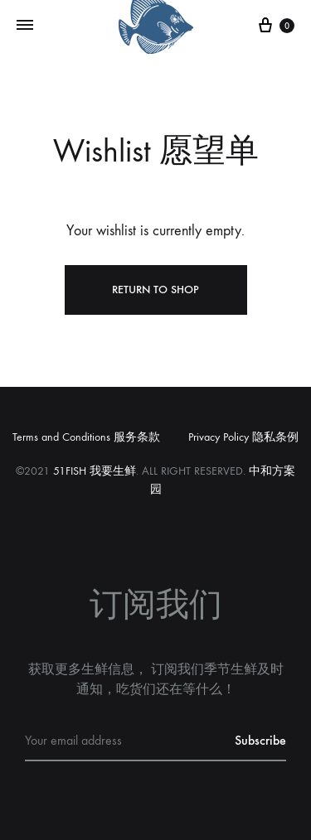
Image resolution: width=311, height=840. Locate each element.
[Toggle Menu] (25, 26)
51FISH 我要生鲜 (94, 471)
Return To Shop (155, 289)
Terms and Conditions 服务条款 (86, 437)
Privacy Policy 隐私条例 (243, 437)
